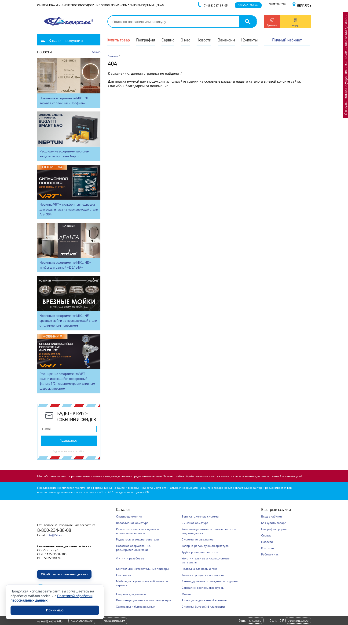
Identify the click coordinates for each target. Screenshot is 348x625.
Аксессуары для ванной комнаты (204, 600)
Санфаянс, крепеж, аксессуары (203, 588)
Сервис (167, 39)
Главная (113, 56)
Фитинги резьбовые (130, 558)
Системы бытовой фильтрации (203, 607)
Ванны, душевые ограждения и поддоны (210, 581)
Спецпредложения (129, 516)
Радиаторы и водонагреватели (137, 539)
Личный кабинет (287, 39)
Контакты (249, 39)
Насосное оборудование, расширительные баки (133, 548)
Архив (96, 52)
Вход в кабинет (271, 516)
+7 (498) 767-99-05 (49, 621)
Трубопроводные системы (200, 552)
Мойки (186, 594)
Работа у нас (269, 554)
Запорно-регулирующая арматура (205, 546)
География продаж (274, 529)
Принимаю (54, 610)
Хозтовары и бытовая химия (135, 607)
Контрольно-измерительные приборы (142, 569)
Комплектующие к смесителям (203, 575)
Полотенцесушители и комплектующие (143, 600)
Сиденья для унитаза (131, 594)
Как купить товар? (273, 523)
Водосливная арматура (132, 523)
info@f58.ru (54, 535)
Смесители (124, 575)
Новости (204, 39)
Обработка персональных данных (64, 574)
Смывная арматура (195, 523)
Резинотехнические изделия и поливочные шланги (137, 531)
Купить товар (118, 39)
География (145, 39)
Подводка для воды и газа (199, 569)
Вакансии (226, 39)
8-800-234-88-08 (54, 530)
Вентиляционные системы (200, 516)
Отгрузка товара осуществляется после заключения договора (345, 65)
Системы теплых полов (197, 539)
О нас (185, 39)
